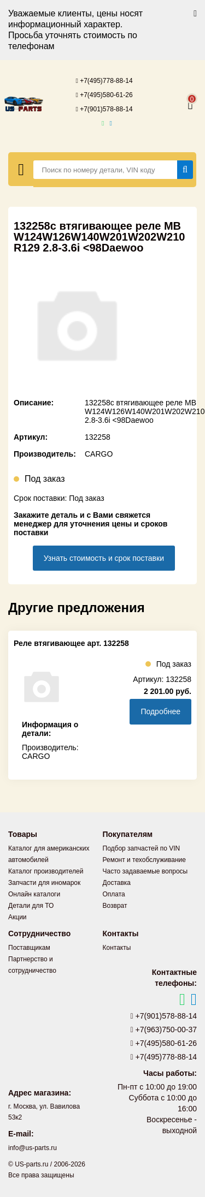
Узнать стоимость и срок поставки (104, 558)
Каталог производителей (45, 871)
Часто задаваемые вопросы (145, 871)
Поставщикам (29, 947)
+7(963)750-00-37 (164, 1029)
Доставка (117, 883)
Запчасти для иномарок (44, 883)
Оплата (114, 894)
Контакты (117, 947)
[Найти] (185, 169)
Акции (17, 917)
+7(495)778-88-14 (103, 81)
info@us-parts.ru (32, 1148)
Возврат (115, 905)
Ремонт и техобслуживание (144, 860)
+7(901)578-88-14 (103, 109)
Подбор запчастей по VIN (141, 848)
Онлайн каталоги (34, 894)
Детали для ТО (31, 905)
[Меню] (21, 169)
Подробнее (160, 711)
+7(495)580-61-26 (103, 95)
